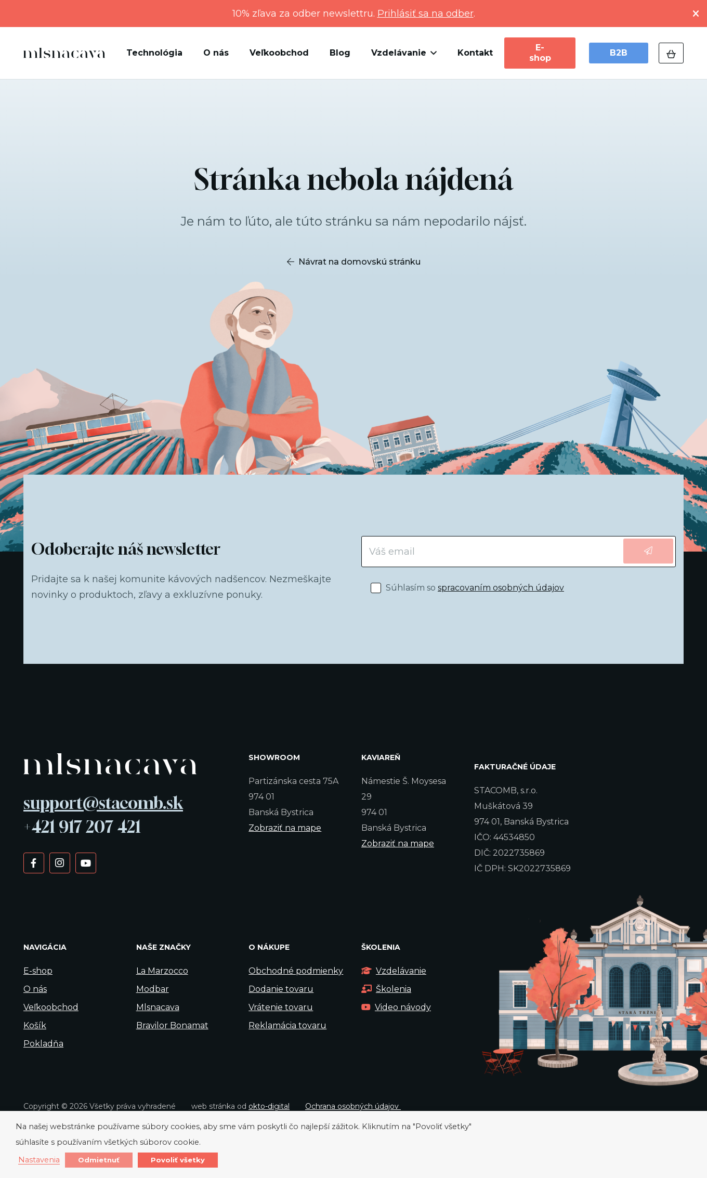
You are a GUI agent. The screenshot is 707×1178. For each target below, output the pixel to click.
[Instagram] (59, 862)
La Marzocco (162, 971)
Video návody (396, 1007)
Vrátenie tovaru (280, 1007)
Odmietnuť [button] (99, 1160)
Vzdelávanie (393, 971)
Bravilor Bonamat (172, 1025)
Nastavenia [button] (39, 1160)
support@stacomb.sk (103, 803)
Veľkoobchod (50, 1007)
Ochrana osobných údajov (353, 1106)
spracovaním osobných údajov (501, 588)
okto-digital (269, 1106)
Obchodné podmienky (295, 971)
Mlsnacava (157, 1007)
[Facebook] (33, 862)
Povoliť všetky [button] (178, 1160)
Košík (34, 1025)
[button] (431, 53)
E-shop (38, 971)
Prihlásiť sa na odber (425, 13)
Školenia (386, 989)
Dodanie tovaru (280, 989)
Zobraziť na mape (284, 828)
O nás (35, 989)
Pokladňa (43, 1044)
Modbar (152, 989)
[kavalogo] (64, 53)
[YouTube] (85, 862)
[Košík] (671, 53)
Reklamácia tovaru (287, 1025)
